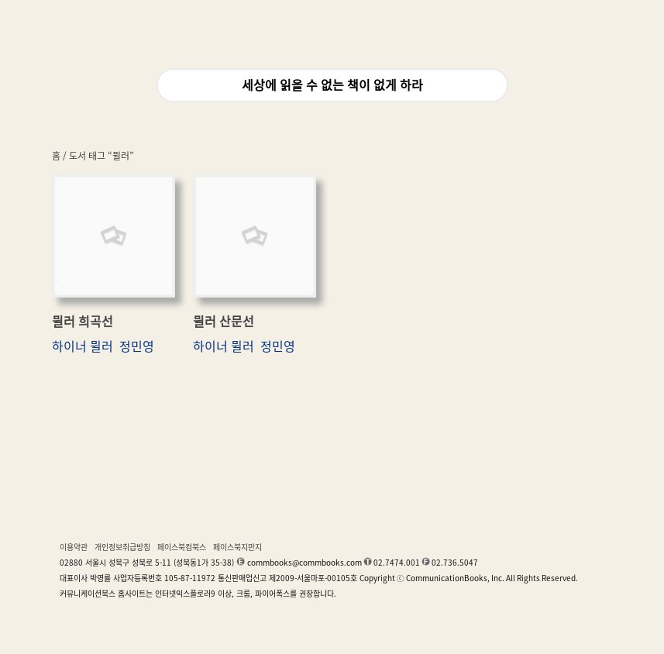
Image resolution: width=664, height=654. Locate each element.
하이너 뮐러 (82, 346)
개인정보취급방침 (122, 547)
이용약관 (74, 547)
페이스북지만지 (237, 547)
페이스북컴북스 (181, 547)
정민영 (136, 346)
